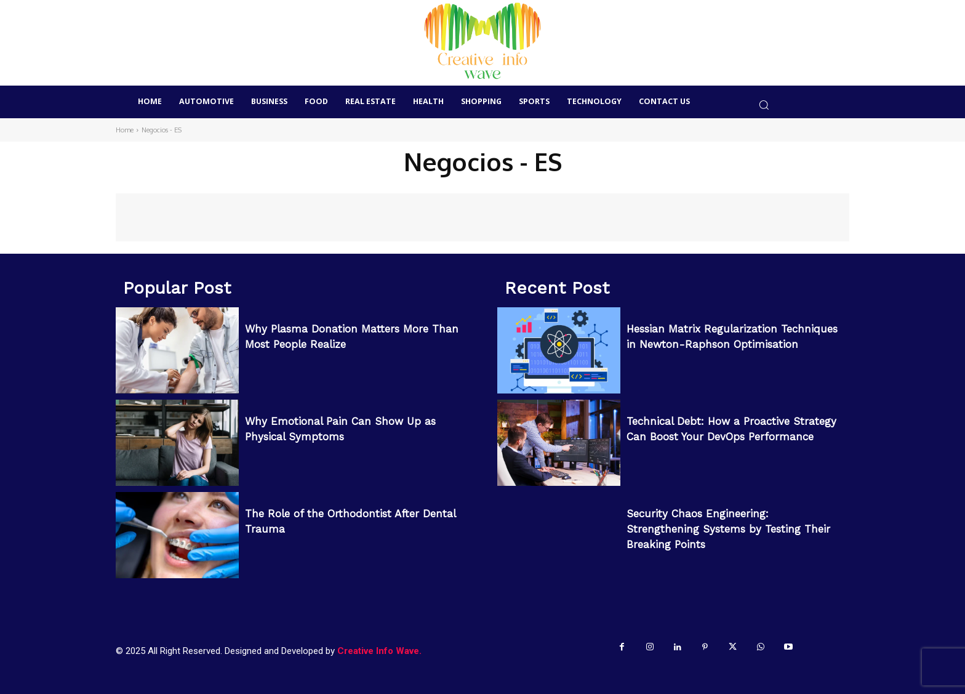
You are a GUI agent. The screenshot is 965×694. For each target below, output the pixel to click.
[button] (763, 105)
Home (125, 130)
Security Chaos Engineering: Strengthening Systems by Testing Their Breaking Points (728, 529)
